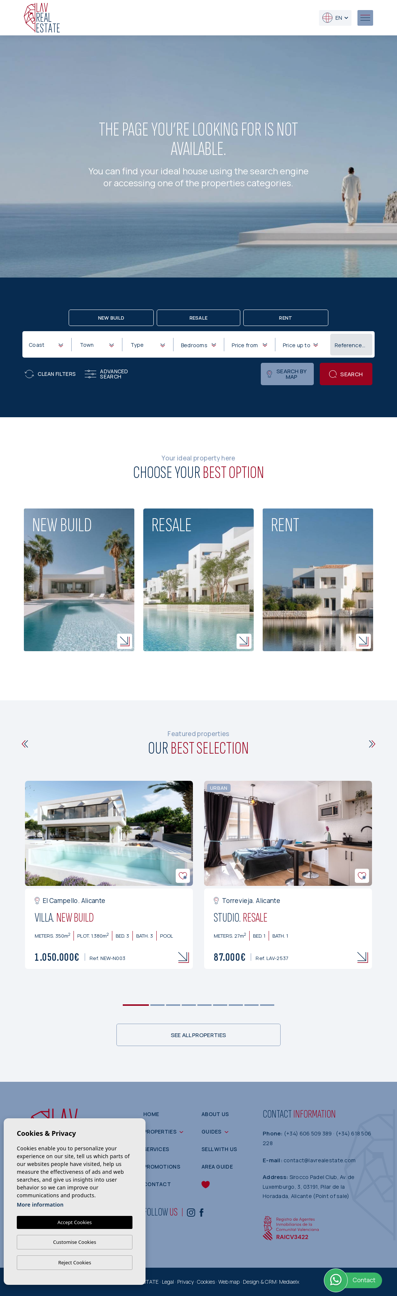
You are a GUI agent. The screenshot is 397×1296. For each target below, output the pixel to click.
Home (151, 1114)
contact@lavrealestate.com (320, 1160)
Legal (168, 1281)
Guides (211, 1131)
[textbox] (47, 344)
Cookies (206, 1281)
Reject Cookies (74, 1262)
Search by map (287, 374)
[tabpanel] (109, 875)
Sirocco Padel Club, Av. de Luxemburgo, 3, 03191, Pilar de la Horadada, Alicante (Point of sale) (309, 1186)
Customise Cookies (74, 1242)
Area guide (217, 1166)
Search (346, 374)
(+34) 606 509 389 (308, 1133)
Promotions (161, 1166)
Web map (229, 1281)
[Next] (372, 744)
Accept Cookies (74, 1222)
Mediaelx (289, 1281)
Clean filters (50, 374)
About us (215, 1114)
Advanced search (106, 374)
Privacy (185, 1281)
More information (40, 1204)
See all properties (198, 1035)
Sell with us (219, 1149)
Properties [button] (159, 1131)
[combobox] (46, 344)
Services (156, 1149)
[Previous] (24, 744)
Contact (157, 1184)
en (332, 18)
